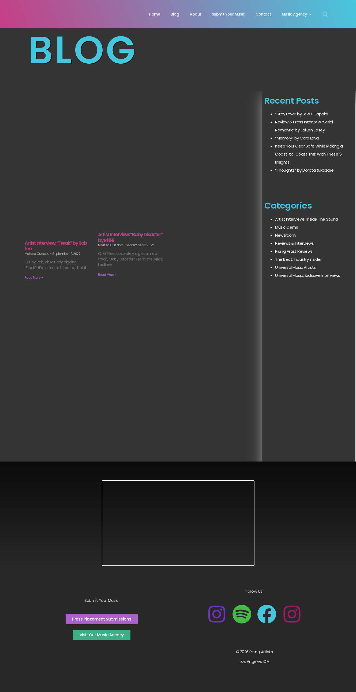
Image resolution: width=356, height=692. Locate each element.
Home (154, 14)
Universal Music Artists (295, 267)
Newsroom (285, 235)
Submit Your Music (228, 14)
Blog (175, 14)
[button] (325, 14)
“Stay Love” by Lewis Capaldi (301, 114)
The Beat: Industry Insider (298, 259)
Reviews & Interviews (294, 243)
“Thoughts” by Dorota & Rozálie (304, 170)
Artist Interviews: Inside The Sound (306, 219)
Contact (263, 14)
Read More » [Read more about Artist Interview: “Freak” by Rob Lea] (34, 277)
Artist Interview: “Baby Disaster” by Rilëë (130, 237)
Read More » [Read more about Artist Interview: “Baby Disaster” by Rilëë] (107, 274)
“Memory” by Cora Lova (297, 138)
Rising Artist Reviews (294, 251)
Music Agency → (297, 14)
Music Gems (286, 227)
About (195, 14)
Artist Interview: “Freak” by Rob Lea (56, 246)
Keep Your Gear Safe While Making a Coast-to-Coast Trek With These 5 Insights (309, 154)
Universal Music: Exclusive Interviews (307, 275)
